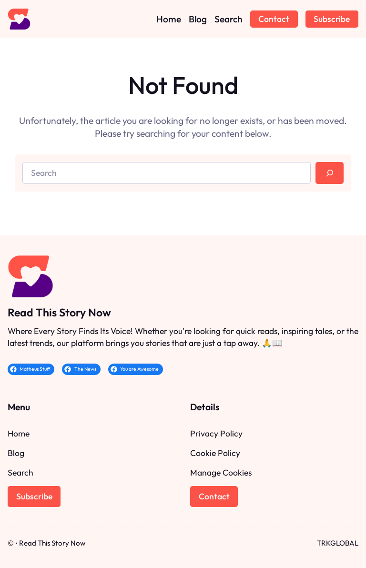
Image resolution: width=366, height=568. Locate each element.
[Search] (329, 173)
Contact (273, 18)
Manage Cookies (221, 472)
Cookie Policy (215, 452)
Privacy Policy (216, 433)
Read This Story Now (59, 312)
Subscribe (332, 18)
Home (19, 433)
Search (20, 472)
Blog (16, 452)
